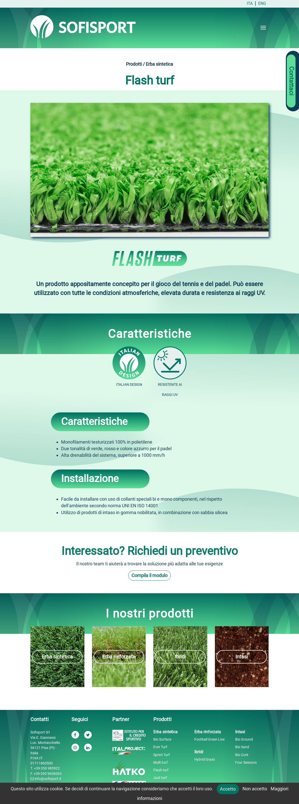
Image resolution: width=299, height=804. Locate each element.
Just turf (160, 778)
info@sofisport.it (45, 779)
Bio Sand (242, 747)
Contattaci (291, 81)
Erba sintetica (57, 657)
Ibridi (180, 657)
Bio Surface (162, 739)
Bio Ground (244, 739)
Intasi (241, 657)
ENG (262, 3)
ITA (250, 3)
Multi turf (160, 762)
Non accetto (254, 788)
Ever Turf (160, 747)
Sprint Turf (161, 755)
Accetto (228, 789)
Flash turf (161, 770)
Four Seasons (246, 762)
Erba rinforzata (119, 657)
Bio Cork (241, 755)
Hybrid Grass (204, 759)
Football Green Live (209, 739)
